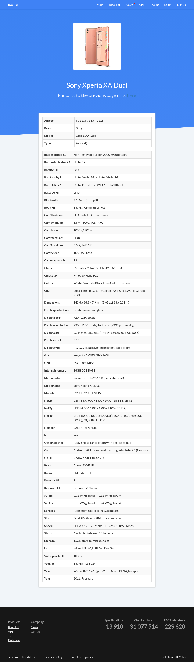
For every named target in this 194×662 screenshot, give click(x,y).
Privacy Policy (53, 657)
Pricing (154, 4)
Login (167, 4)
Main (100, 4)
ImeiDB (14, 5)
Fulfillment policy (81, 657)
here (131, 95)
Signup (181, 4)
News (129, 4)
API (141, 4)
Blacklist (114, 4)
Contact (36, 631)
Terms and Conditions (22, 657)
